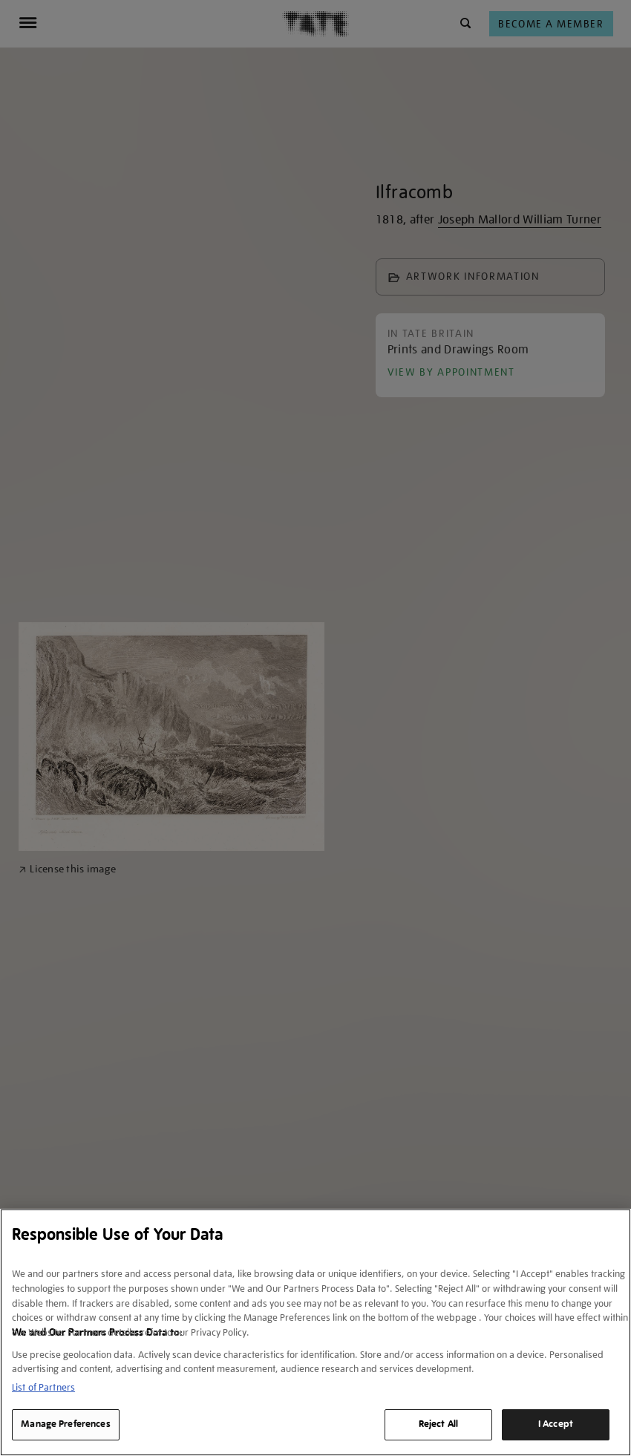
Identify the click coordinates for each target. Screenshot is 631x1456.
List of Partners (43, 1387)
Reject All (438, 1424)
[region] (315, 1332)
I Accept (555, 1424)
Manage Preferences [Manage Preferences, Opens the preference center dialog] (65, 1424)
